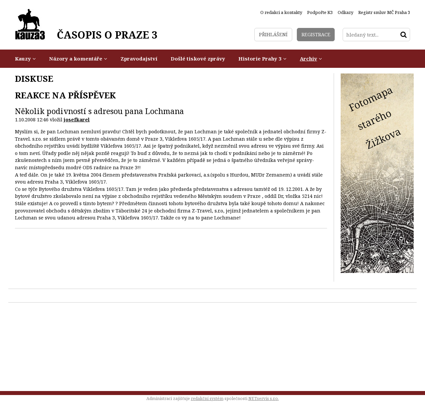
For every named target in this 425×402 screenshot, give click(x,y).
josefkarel (77, 119)
